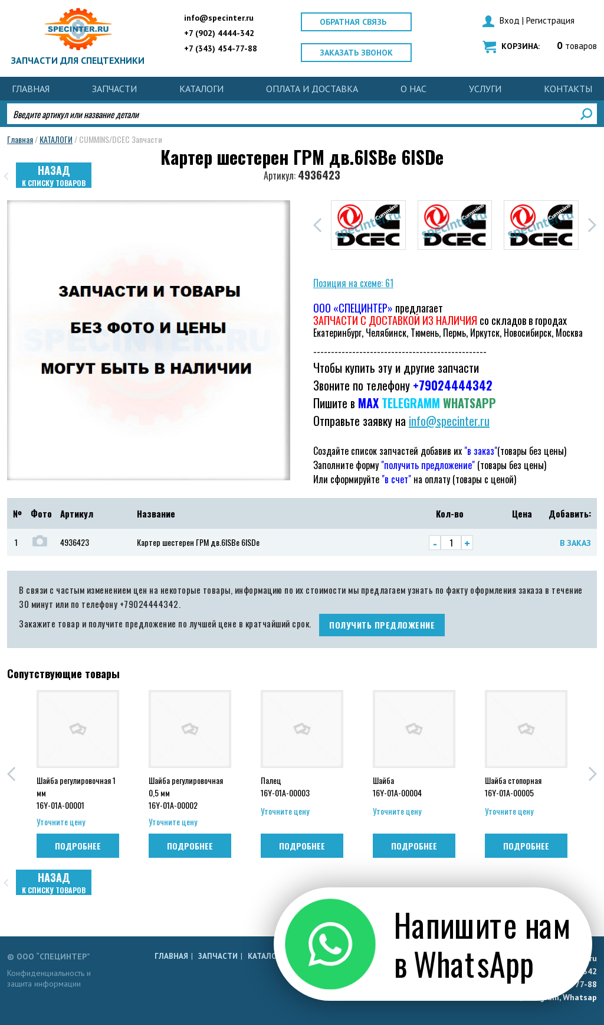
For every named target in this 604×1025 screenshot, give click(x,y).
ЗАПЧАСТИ (114, 89)
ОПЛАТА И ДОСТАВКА (312, 89)
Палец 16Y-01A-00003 (285, 786)
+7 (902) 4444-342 (219, 33)
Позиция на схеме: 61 (353, 283)
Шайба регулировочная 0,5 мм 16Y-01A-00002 (186, 791)
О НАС (413, 89)
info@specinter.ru (219, 17)
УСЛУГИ (485, 89)
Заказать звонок (356, 52)
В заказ (575, 543)
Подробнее (78, 845)
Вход (510, 20)
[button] (317, 225)
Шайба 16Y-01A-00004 (397, 786)
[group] (368, 225)
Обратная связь (353, 22)
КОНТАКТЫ (568, 89)
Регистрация (550, 20)
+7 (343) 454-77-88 (220, 48)
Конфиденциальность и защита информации (49, 978)
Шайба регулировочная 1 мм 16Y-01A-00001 (76, 791)
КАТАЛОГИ (201, 89)
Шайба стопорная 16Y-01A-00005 (513, 786)
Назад (54, 175)
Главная (31, 89)
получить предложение (382, 625)
